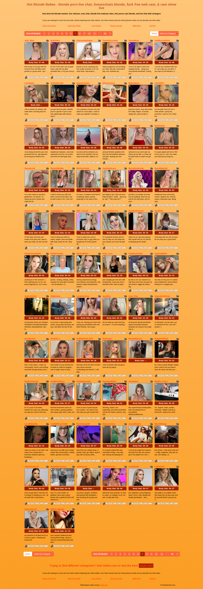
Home (154, 33)
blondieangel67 (83, 424)
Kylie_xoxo (108, 253)
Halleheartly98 (30, 126)
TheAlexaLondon (110, 40)
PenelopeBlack (109, 381)
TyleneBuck (134, 40)
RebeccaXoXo (109, 424)
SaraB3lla (159, 211)
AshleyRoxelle (57, 83)
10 (89, 33)
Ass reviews (96, 26)
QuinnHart (55, 40)
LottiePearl (159, 467)
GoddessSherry (58, 381)
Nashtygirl (107, 339)
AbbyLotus (55, 296)
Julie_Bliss (29, 40)
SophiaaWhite (161, 253)
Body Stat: (36, 62)
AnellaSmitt (134, 467)
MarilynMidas (82, 253)
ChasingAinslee (31, 211)
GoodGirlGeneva (136, 211)
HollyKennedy (57, 253)
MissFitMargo (161, 424)
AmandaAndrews (162, 296)
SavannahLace (109, 168)
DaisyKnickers (83, 83)
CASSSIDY (159, 83)
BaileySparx (134, 83)
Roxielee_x (55, 339)
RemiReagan (134, 126)
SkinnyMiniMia (57, 168)
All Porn (152, 26)
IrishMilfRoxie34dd (59, 424)
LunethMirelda (30, 424)
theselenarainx (83, 126)
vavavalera (133, 381)
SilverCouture (109, 83)
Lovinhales (29, 83)
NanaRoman (30, 339)
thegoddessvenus (59, 467)
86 (105, 33)
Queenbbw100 (161, 168)
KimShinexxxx (109, 467)
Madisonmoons (31, 381)
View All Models (33, 33)
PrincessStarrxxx (110, 211)
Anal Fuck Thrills (74, 26)
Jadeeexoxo (81, 467)
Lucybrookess (82, 296)
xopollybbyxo (57, 211)
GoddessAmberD (162, 40)
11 (95, 33)
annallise (107, 296)
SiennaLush (29, 168)
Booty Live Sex (116, 26)
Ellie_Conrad (82, 211)
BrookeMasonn (135, 339)
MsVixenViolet (82, 168)
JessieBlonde (135, 424)
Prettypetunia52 (83, 381)
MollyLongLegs (57, 509)
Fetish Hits (104, 585)
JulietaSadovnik (31, 467)
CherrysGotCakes (84, 40)
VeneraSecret (30, 509)
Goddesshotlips (136, 253)
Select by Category (168, 33)
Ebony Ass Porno (49, 26)
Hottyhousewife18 (32, 253)
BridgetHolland (161, 339)
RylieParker (160, 126)
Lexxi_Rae (133, 296)
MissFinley (107, 126)
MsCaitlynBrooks (136, 168)
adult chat (146, 565)
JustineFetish (30, 296)
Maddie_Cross (161, 381)
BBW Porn (137, 26)
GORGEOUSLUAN (84, 339)
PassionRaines (57, 126)
